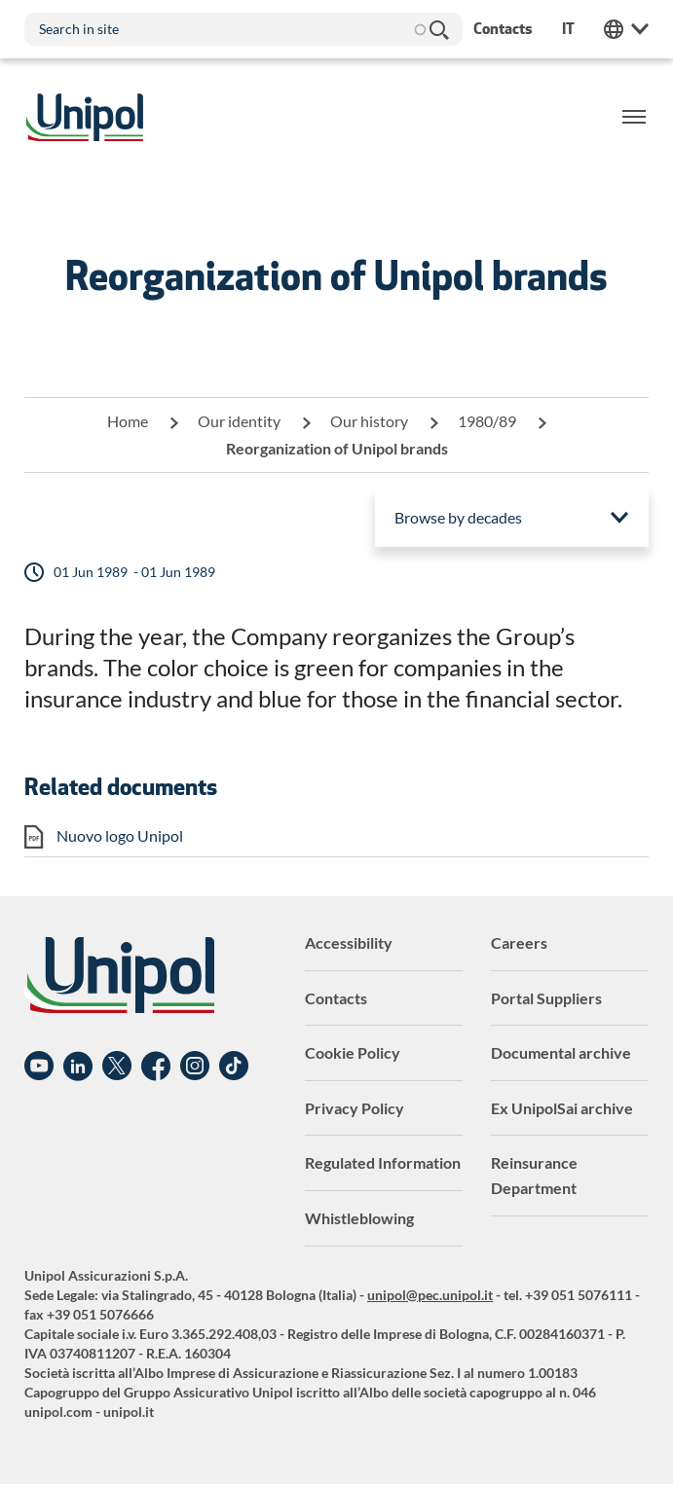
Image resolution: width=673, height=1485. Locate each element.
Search (438, 29)
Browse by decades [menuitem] (458, 517)
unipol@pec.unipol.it (430, 1294)
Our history (369, 421)
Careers (519, 942)
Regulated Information (383, 1162)
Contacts (336, 998)
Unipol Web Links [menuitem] (626, 29)
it (568, 28)
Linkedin (78, 1066)
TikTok (233, 1066)
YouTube (39, 1066)
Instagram (194, 1066)
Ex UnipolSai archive (562, 1108)
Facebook (155, 1066)
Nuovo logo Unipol (119, 835)
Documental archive (561, 1052)
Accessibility (349, 942)
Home (127, 421)
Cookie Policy (352, 1052)
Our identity (239, 421)
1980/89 (487, 421)
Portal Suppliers (546, 998)
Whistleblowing (359, 1218)
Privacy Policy (354, 1108)
